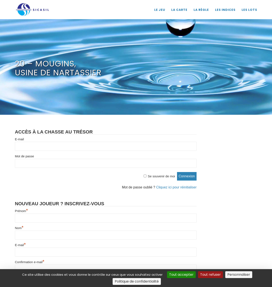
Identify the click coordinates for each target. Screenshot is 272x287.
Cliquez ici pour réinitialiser (176, 187)
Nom (19, 228)
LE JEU (159, 10)
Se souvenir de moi (161, 176)
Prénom (21, 211)
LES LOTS (249, 10)
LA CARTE (179, 10)
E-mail (19, 139)
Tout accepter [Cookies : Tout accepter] (181, 274)
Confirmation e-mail (29, 262)
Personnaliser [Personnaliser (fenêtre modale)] (238, 274)
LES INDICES (225, 10)
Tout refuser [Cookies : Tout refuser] (210, 274)
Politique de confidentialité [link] (137, 281)
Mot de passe (24, 156)
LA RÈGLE (201, 10)
